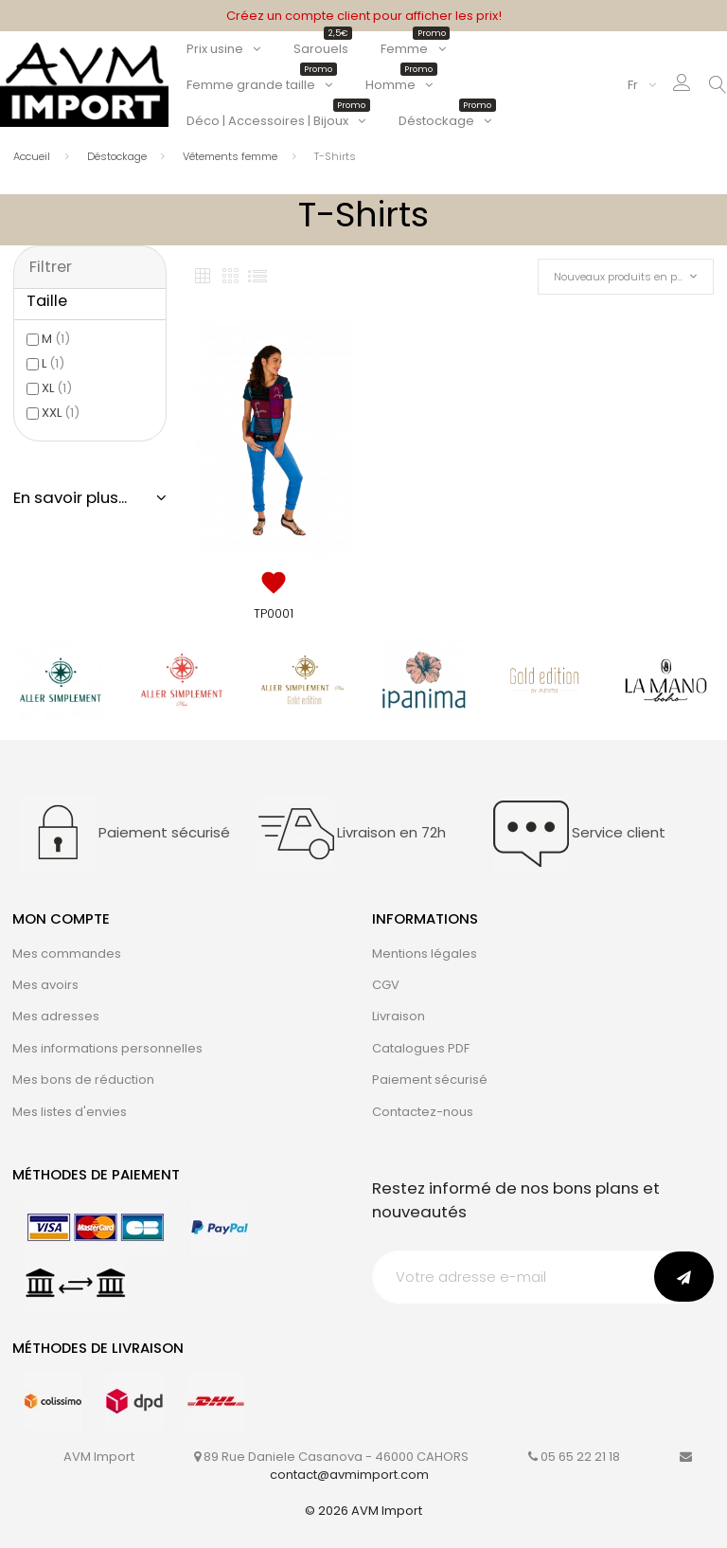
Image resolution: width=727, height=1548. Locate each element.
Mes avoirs (45, 985)
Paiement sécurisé (430, 1080)
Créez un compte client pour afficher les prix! (364, 16)
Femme (413, 49)
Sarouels (320, 49)
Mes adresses (55, 1016)
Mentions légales (424, 954)
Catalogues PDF (421, 1048)
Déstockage (445, 121)
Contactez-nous (422, 1112)
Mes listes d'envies (69, 1112)
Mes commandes (66, 954)
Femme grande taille (259, 85)
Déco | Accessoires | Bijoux (276, 121)
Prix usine (214, 49)
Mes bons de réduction (83, 1080)
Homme (399, 85)
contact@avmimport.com (349, 1475)
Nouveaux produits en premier (631, 276)
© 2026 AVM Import (363, 1511)
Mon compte (61, 918)
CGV (385, 985)
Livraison (398, 1016)
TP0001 (273, 613)
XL (57, 388)
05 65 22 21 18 (580, 1457)
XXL (61, 413)
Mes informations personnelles (107, 1048)
